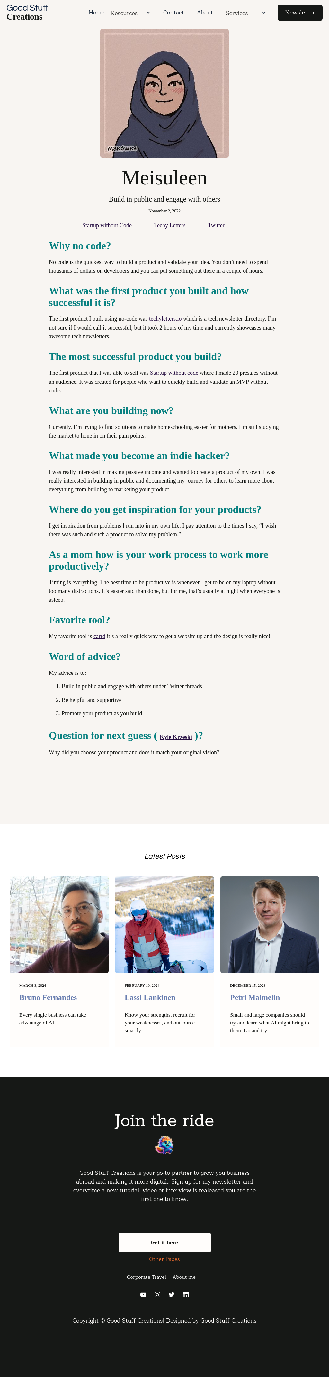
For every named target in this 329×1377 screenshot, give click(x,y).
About (205, 12)
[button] (147, 12)
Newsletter (300, 12)
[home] (44, 13)
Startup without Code (107, 225)
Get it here (164, 1243)
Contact (173, 12)
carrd (99, 636)
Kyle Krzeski (176, 737)
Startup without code (174, 373)
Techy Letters (169, 225)
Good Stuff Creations (228, 1320)
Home (96, 12)
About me (184, 1277)
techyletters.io (165, 319)
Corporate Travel (146, 1277)
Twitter (216, 225)
